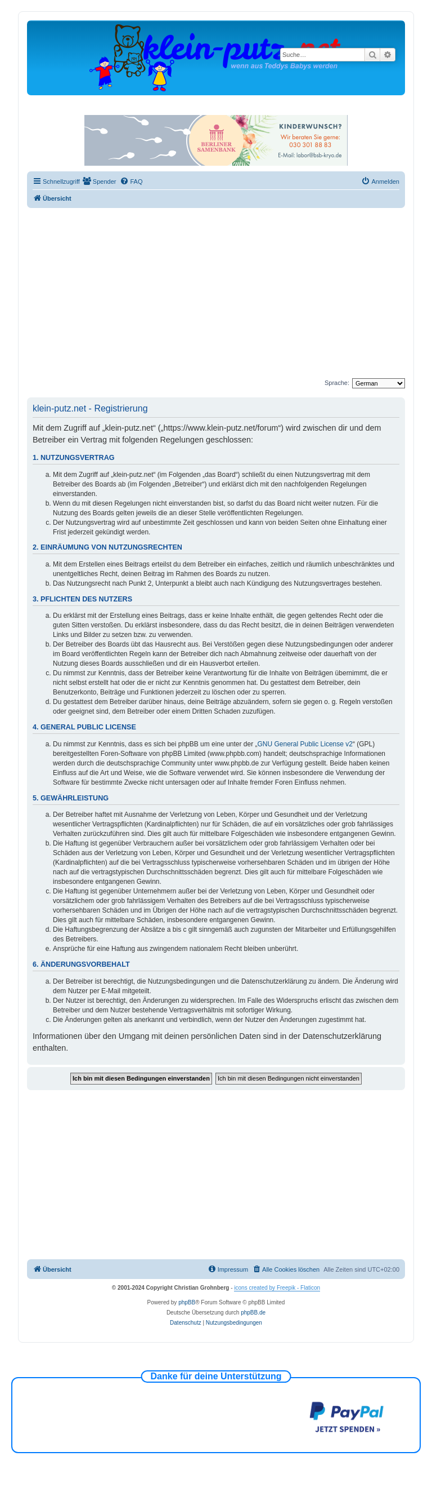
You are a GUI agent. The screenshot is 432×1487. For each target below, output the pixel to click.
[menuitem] (99, 181)
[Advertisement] (229, 292)
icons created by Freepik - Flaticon (277, 1288)
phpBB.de (253, 1312)
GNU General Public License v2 (305, 744)
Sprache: (337, 382)
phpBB (186, 1302)
